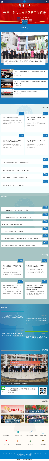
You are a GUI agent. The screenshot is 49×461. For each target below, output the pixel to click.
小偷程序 (25, 460)
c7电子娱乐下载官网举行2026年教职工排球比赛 (25, 91)
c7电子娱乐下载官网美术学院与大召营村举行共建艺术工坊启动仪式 (23, 61)
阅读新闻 (25, 22)
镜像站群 (30, 460)
